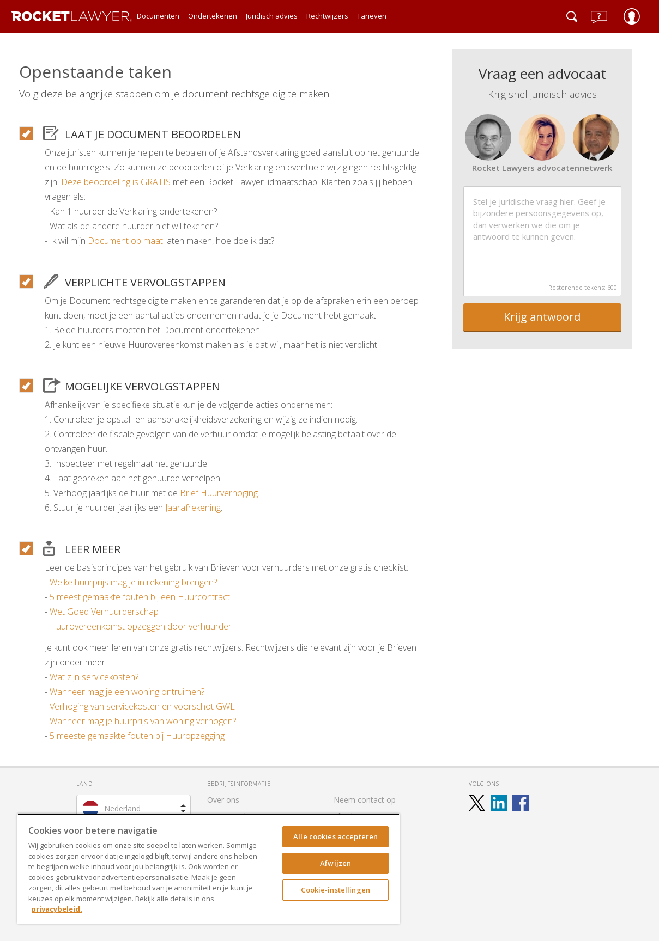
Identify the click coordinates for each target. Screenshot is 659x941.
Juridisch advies (272, 16)
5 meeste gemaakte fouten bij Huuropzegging (137, 736)
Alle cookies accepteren (335, 836)
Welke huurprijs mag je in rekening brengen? (133, 582)
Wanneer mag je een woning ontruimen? (127, 692)
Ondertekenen (212, 16)
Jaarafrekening (193, 508)
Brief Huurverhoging (219, 493)
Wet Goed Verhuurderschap (104, 612)
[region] (208, 869)
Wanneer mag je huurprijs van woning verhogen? (143, 721)
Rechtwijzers (327, 16)
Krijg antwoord (542, 316)
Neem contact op (365, 800)
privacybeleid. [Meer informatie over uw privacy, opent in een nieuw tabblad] (56, 909)
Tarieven (371, 16)
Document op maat (125, 241)
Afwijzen (335, 863)
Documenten (158, 16)
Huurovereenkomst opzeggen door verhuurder (141, 626)
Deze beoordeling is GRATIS (116, 182)
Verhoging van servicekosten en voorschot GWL (142, 706)
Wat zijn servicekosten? (94, 677)
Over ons (223, 800)
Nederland (122, 808)
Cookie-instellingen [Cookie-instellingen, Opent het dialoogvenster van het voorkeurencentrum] (335, 890)
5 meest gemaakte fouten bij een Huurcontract (140, 597)
